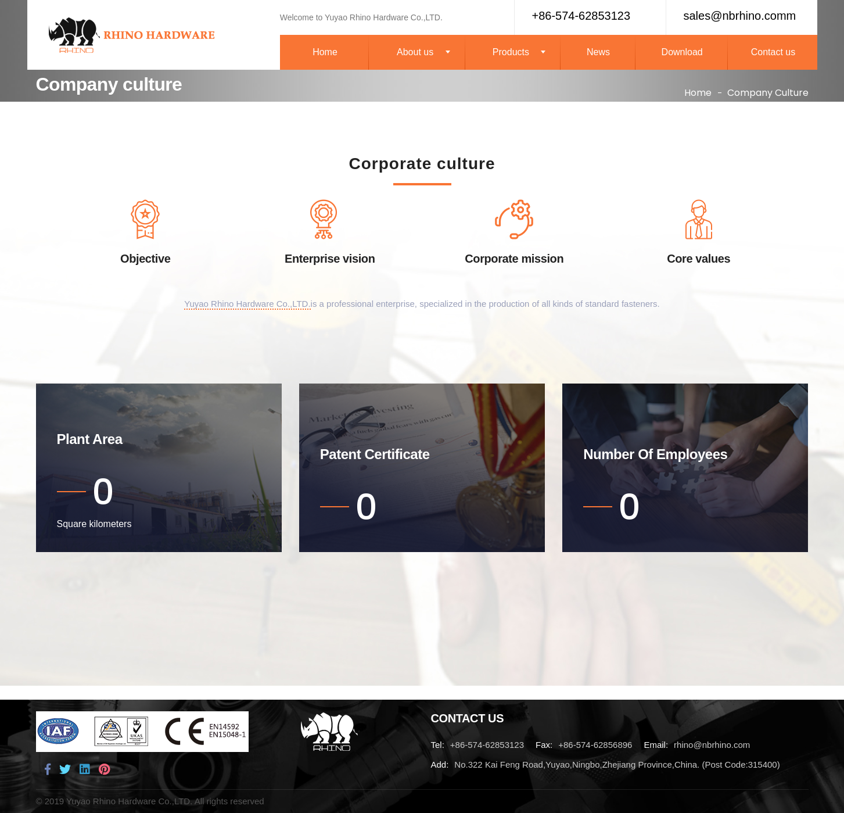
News (598, 52)
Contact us (773, 52)
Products (511, 52)
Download (682, 52)
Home (325, 52)
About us (415, 52)
